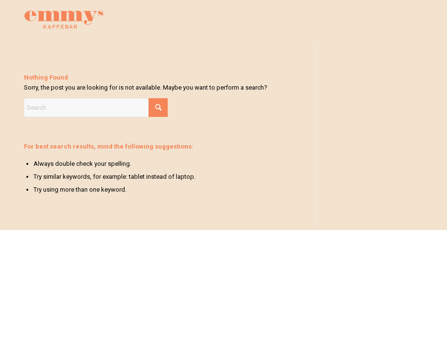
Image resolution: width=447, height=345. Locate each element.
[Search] (96, 107)
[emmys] (64, 29)
